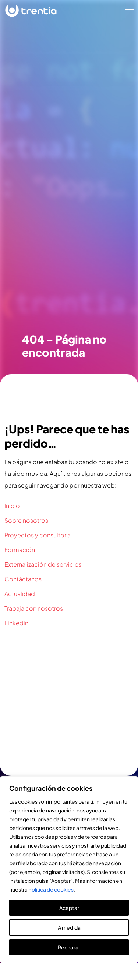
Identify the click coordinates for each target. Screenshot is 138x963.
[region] (69, 869)
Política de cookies (51, 889)
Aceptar (69, 907)
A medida (69, 927)
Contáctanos (23, 579)
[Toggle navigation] (125, 11)
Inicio (12, 506)
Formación (19, 549)
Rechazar (69, 947)
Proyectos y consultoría (37, 535)
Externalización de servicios (43, 564)
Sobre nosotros (26, 520)
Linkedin (16, 623)
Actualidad (19, 593)
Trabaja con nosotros (33, 608)
